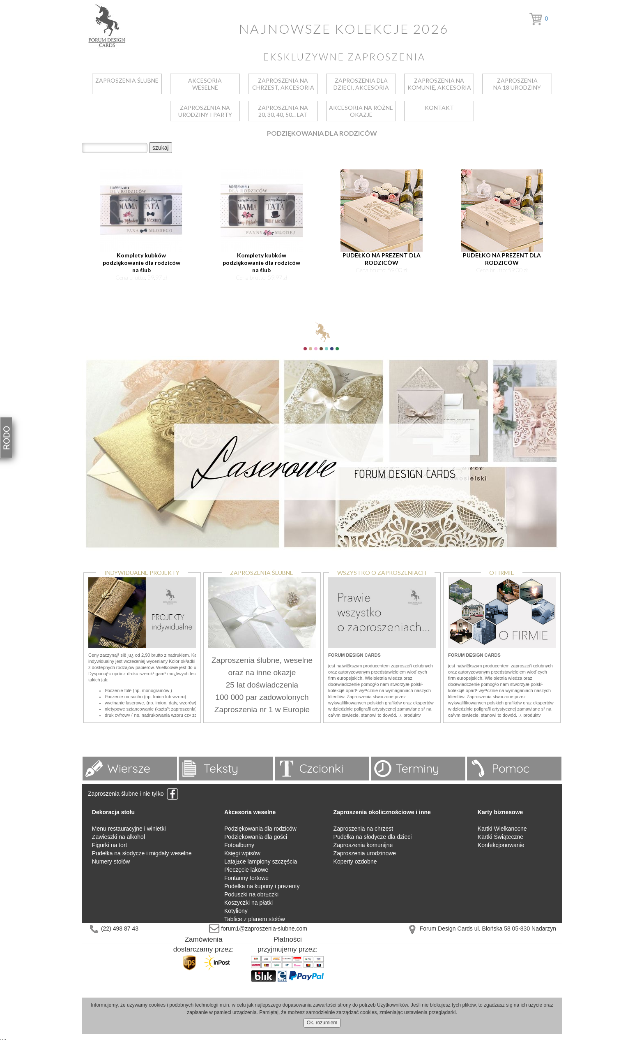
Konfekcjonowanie (501, 845)
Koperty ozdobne (355, 861)
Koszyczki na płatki (248, 902)
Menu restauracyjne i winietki (129, 828)
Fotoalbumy (239, 845)
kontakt (439, 107)
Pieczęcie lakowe (246, 869)
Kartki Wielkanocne (502, 828)
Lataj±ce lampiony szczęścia (260, 861)
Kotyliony (236, 911)
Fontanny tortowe (246, 878)
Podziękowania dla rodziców (260, 828)
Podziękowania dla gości (255, 837)
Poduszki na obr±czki (251, 894)
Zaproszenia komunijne (363, 845)
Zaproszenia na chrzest (363, 828)
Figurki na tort (109, 845)
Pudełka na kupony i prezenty (262, 886)
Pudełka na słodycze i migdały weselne (142, 853)
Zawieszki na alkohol (118, 837)
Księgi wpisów (242, 853)
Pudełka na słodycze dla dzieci (373, 837)
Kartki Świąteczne (500, 837)
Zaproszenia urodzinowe (365, 853)
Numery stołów (111, 861)
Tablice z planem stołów (254, 919)
